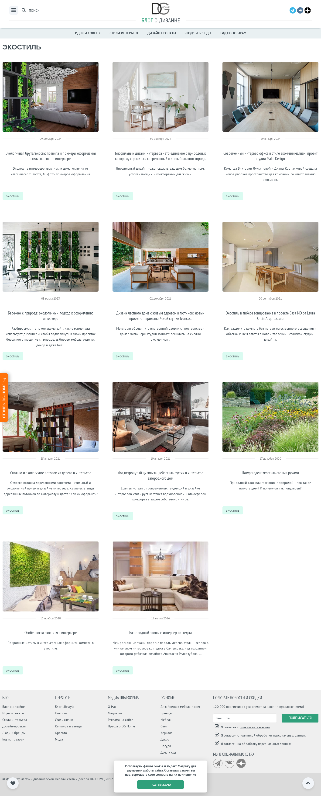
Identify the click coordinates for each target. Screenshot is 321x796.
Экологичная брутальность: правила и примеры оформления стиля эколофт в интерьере (51, 155)
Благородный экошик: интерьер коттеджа (160, 632)
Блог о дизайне (13, 707)
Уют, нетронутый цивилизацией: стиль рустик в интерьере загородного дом (160, 475)
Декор (165, 739)
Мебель (165, 720)
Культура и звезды (68, 726)
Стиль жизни (64, 720)
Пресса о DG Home (121, 726)
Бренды (166, 713)
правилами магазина (255, 727)
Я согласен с (245, 727)
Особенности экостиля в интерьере (50, 632)
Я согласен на (255, 744)
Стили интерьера (123, 33)
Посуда (165, 746)
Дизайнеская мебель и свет (180, 707)
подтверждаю (160, 784)
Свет (163, 726)
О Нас (112, 707)
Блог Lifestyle (64, 707)
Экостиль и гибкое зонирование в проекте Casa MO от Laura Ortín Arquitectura (270, 315)
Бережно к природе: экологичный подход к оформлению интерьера (50, 315)
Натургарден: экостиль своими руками (270, 472)
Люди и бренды (198, 33)
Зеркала (166, 733)
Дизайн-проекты (161, 33)
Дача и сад (168, 752)
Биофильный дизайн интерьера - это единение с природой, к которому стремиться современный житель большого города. (160, 155)
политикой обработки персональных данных (273, 735)
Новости (61, 713)
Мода (59, 739)
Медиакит (115, 713)
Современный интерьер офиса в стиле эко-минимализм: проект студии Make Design (270, 155)
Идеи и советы (87, 33)
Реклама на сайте (120, 720)
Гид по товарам (233, 33)
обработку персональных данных (266, 744)
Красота (61, 733)
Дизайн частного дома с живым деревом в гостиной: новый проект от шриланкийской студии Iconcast (160, 315)
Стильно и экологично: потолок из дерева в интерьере (50, 472)
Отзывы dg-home (4, 397)
